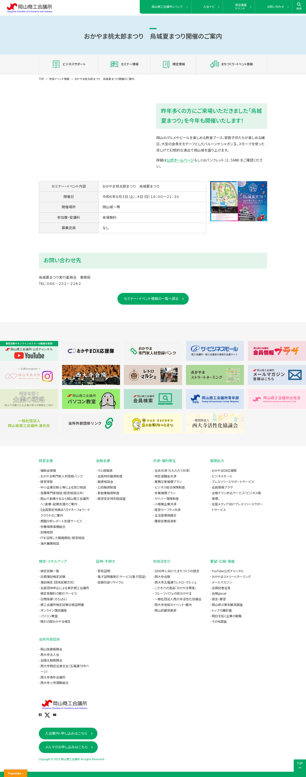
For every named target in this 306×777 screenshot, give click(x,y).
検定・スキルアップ (53, 561)
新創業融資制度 (108, 493)
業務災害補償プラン (168, 482)
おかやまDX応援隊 (224, 471)
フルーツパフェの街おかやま (173, 593)
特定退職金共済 (165, 476)
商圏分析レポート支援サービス (61, 521)
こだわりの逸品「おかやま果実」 (175, 588)
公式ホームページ (180, 160)
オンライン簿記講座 (53, 610)
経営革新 (46, 482)
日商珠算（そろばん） (54, 599)
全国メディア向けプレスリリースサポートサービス (237, 507)
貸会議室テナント (241, 6)
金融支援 (103, 461)
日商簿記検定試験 (52, 577)
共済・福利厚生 (164, 461)
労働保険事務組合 (52, 527)
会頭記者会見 (221, 588)
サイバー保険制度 (167, 499)
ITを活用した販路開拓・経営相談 (62, 538)
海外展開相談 (49, 543)
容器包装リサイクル (111, 582)
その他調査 (219, 622)
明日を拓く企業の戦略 (227, 616)
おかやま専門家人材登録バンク (61, 476)
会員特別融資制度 (110, 476)
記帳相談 (46, 532)
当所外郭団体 (49, 639)
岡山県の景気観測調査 (227, 605)
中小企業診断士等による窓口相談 (63, 487)
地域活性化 (162, 561)
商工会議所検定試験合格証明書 (62, 605)
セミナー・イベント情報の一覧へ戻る (151, 299)
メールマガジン (222, 582)
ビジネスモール (222, 476)
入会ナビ (209, 7)
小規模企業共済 (165, 504)
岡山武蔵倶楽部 (165, 610)
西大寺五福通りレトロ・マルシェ (176, 582)
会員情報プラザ (222, 487)
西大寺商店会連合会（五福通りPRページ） (64, 669)
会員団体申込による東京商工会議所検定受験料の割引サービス (64, 591)
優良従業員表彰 (165, 521)
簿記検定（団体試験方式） (57, 582)
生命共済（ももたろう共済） (172, 471)
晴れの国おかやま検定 (55, 622)
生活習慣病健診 (165, 515)
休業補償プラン (165, 493)
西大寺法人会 (49, 655)
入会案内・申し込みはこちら (66, 733)
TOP (41, 79)
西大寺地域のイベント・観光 (173, 605)
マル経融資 (105, 471)
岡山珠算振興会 (51, 649)
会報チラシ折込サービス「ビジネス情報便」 (236, 496)
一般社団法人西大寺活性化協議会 (178, 599)
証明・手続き (105, 561)
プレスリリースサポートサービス (233, 482)
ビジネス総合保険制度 (170, 487)
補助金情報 (48, 471)
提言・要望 (219, 599)
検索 (299, 6)
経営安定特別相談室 (112, 499)
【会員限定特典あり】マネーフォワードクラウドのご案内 (65, 512)
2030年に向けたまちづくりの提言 (177, 571)
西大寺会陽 (162, 577)
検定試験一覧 (49, 571)
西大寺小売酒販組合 (54, 683)
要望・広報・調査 (222, 561)
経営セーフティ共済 (168, 510)
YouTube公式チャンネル (228, 571)
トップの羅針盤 (222, 610)
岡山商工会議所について (167, 7)
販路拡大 (217, 461)
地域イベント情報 (59, 79)
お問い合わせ (275, 7)
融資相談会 (105, 482)
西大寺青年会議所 (52, 677)
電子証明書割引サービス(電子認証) (122, 577)
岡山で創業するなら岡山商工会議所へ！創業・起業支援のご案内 (64, 501)
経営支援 (46, 461)
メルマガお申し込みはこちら (66, 747)
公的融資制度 (107, 487)
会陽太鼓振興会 (51, 660)
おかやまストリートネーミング (231, 577)
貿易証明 (104, 571)
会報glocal (219, 593)
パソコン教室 (49, 616)
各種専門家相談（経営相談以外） (62, 493)
